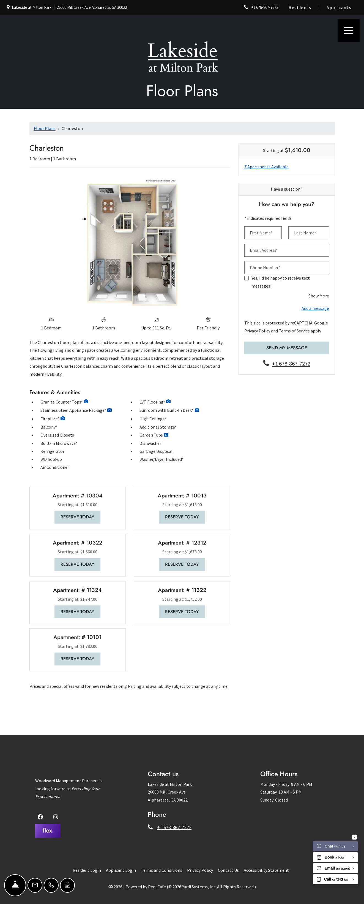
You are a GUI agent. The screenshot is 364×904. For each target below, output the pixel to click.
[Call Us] (51, 885)
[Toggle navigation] (349, 30)
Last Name (196, 816)
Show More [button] (318, 296)
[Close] (225, 750)
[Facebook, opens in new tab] (41, 817)
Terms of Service (295, 331)
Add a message (315, 308)
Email (146, 828)
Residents (303, 6)
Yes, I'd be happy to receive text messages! (280, 282)
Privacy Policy (257, 331)
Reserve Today (80, 516)
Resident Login (87, 870)
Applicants (342, 6)
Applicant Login (121, 870)
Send (148, 841)
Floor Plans (45, 128)
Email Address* (264, 250)
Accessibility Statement (266, 870)
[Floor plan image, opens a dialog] (130, 242)
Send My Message (286, 348)
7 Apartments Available (266, 166)
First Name (150, 816)
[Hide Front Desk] (15, 885)
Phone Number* (265, 267)
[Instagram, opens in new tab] (57, 817)
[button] (86, 402)
